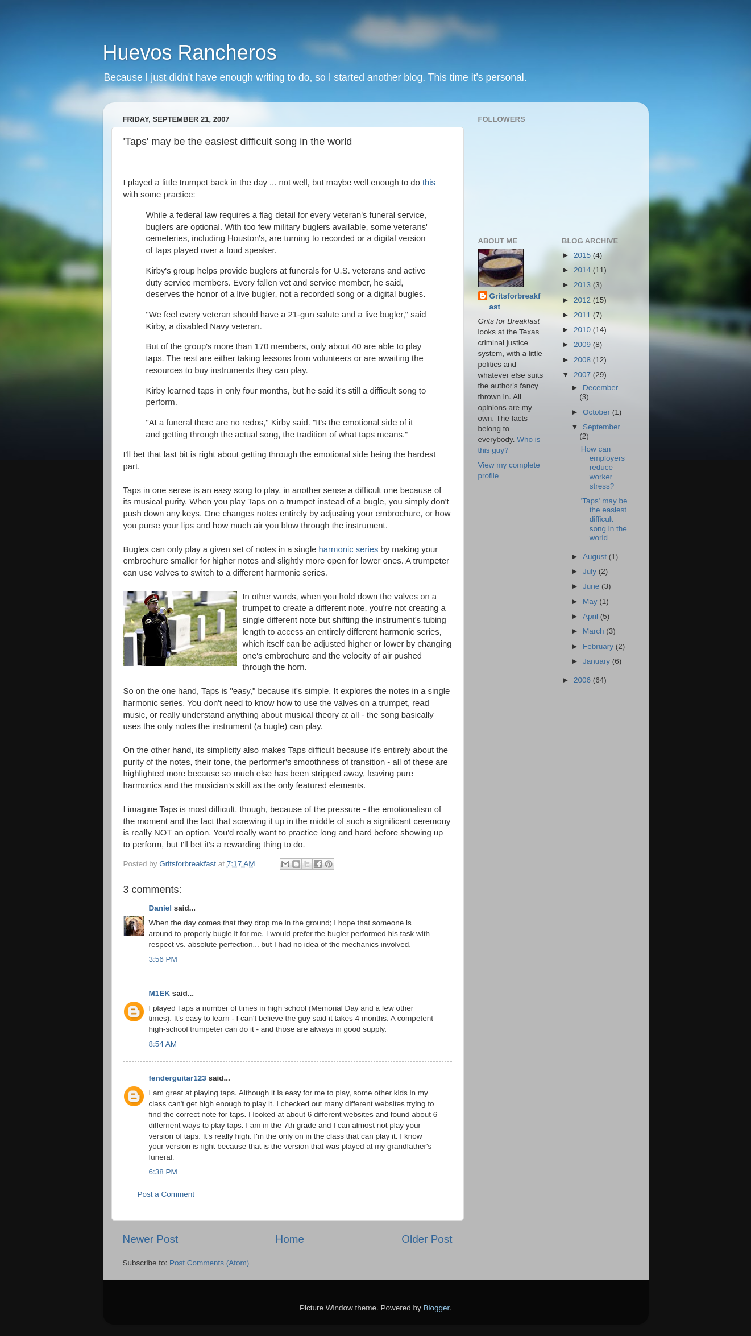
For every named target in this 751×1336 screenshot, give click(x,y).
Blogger (437, 1308)
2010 (583, 329)
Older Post (426, 1239)
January (597, 661)
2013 (583, 284)
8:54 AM (163, 1044)
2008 (583, 359)
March (594, 631)
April (591, 616)
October (597, 412)
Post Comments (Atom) (209, 1263)
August (596, 556)
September (601, 427)
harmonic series (349, 549)
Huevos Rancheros (190, 52)
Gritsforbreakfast (515, 301)
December (600, 387)
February (599, 646)
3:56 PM (163, 959)
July (591, 571)
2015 (583, 255)
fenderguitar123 (177, 1078)
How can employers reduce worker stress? (603, 467)
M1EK (160, 993)
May (591, 601)
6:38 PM (163, 1172)
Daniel (160, 908)
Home (290, 1239)
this (428, 182)
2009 (583, 344)
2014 (583, 270)
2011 (583, 315)
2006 (583, 680)
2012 (583, 300)
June (592, 586)
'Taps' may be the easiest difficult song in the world (604, 519)
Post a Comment (166, 1194)
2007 (583, 374)
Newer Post (151, 1239)
